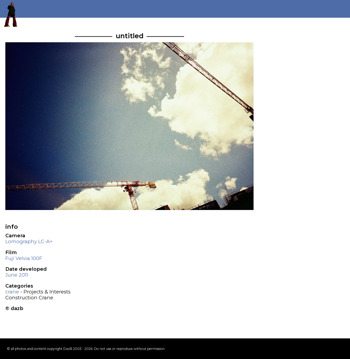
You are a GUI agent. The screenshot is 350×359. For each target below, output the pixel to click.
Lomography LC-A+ (29, 241)
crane (12, 292)
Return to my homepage (13, 13)
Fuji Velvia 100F (23, 258)
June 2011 (16, 275)
